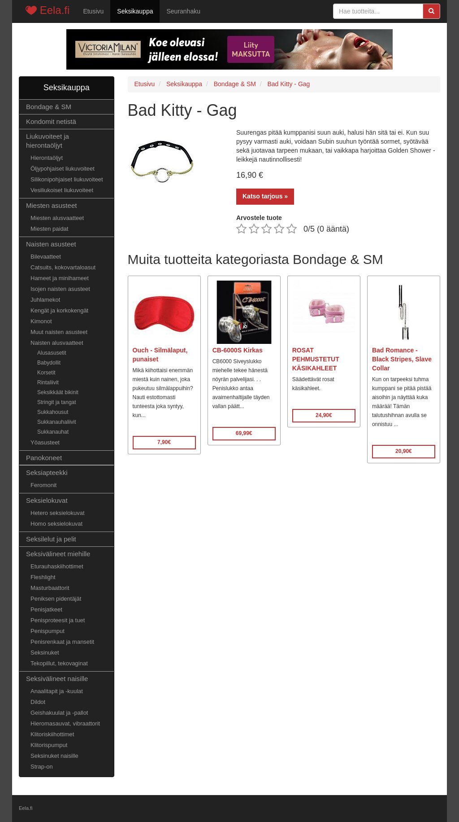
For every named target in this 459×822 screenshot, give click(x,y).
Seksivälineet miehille (58, 554)
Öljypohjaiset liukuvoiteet (62, 168)
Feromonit (43, 485)
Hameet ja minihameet (59, 278)
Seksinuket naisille (54, 755)
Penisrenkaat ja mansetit (62, 641)
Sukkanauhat (53, 432)
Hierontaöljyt (46, 157)
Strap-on (41, 766)
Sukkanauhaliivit (56, 422)
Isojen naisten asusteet (60, 289)
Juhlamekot (45, 299)
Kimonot (41, 321)
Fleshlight (43, 577)
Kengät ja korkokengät (59, 310)
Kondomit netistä (51, 121)
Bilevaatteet (45, 256)
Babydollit (49, 363)
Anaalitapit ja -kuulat (56, 691)
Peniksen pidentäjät (55, 598)
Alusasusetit (51, 353)
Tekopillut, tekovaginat (59, 663)
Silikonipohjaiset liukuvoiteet (66, 179)
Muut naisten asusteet (58, 332)
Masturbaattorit (49, 588)
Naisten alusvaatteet (56, 342)
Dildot (37, 702)
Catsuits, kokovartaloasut (62, 267)
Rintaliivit (48, 382)
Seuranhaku (183, 11)
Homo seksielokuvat (56, 523)
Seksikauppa (135, 11)
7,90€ (164, 442)
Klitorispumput (48, 745)
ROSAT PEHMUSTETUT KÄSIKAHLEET (315, 359)
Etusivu (93, 11)
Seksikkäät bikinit (57, 392)
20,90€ (403, 451)
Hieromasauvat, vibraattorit (65, 723)
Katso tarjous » (265, 196)
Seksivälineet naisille (57, 678)
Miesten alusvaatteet (57, 218)
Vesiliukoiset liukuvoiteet (61, 190)
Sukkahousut (52, 412)
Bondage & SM (48, 106)
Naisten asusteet (51, 244)
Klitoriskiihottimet (52, 734)
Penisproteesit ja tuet (57, 620)
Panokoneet (44, 458)
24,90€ (324, 415)
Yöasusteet (45, 442)
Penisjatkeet (46, 609)
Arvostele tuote (259, 217)
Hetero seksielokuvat (57, 513)
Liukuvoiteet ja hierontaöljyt (47, 140)
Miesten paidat (49, 228)
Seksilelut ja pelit (51, 539)
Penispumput (47, 631)
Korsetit (46, 372)
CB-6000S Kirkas (237, 350)
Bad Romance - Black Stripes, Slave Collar (402, 359)
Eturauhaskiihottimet (56, 566)
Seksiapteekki (47, 472)
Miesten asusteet (51, 205)
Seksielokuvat (47, 500)
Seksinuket (44, 652)
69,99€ (244, 433)
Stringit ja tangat (56, 402)
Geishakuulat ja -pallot (59, 712)
